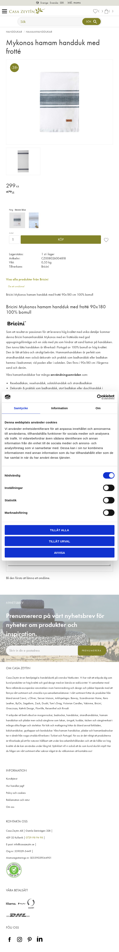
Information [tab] (59, 408)
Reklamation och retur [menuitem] (18, 800)
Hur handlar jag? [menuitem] (15, 786)
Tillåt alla (59, 530)
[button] (5, 11)
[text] (59, 186)
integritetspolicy (56, 659)
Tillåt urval (59, 541)
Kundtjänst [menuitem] (11, 778)
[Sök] (91, 21)
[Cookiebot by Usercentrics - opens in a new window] (96, 397)
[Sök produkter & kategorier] (50, 21)
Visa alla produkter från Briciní (27, 279)
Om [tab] (98, 408)
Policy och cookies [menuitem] (16, 793)
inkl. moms (74, 2)
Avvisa (59, 552)
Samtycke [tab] (21, 408)
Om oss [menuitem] (10, 807)
